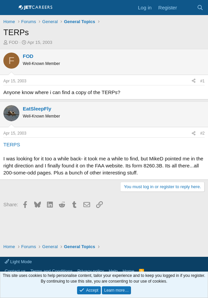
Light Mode (18, 261)
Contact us (15, 271)
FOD (13, 42)
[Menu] (9, 7)
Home (128, 271)
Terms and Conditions (51, 271)
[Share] (193, 81)
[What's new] (186, 7)
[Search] (200, 7)
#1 (202, 81)
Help (113, 271)
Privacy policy (90, 271)
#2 (202, 133)
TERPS (11, 144)
